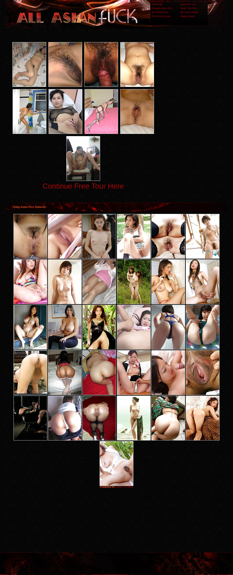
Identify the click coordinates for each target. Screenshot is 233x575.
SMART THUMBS (124, 487)
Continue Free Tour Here (83, 186)
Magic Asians (187, 16)
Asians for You (188, 4)
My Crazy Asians (189, 12)
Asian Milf (157, 4)
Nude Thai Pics (188, 8)
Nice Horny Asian (161, 16)
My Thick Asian (160, 12)
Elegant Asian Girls (162, 8)
